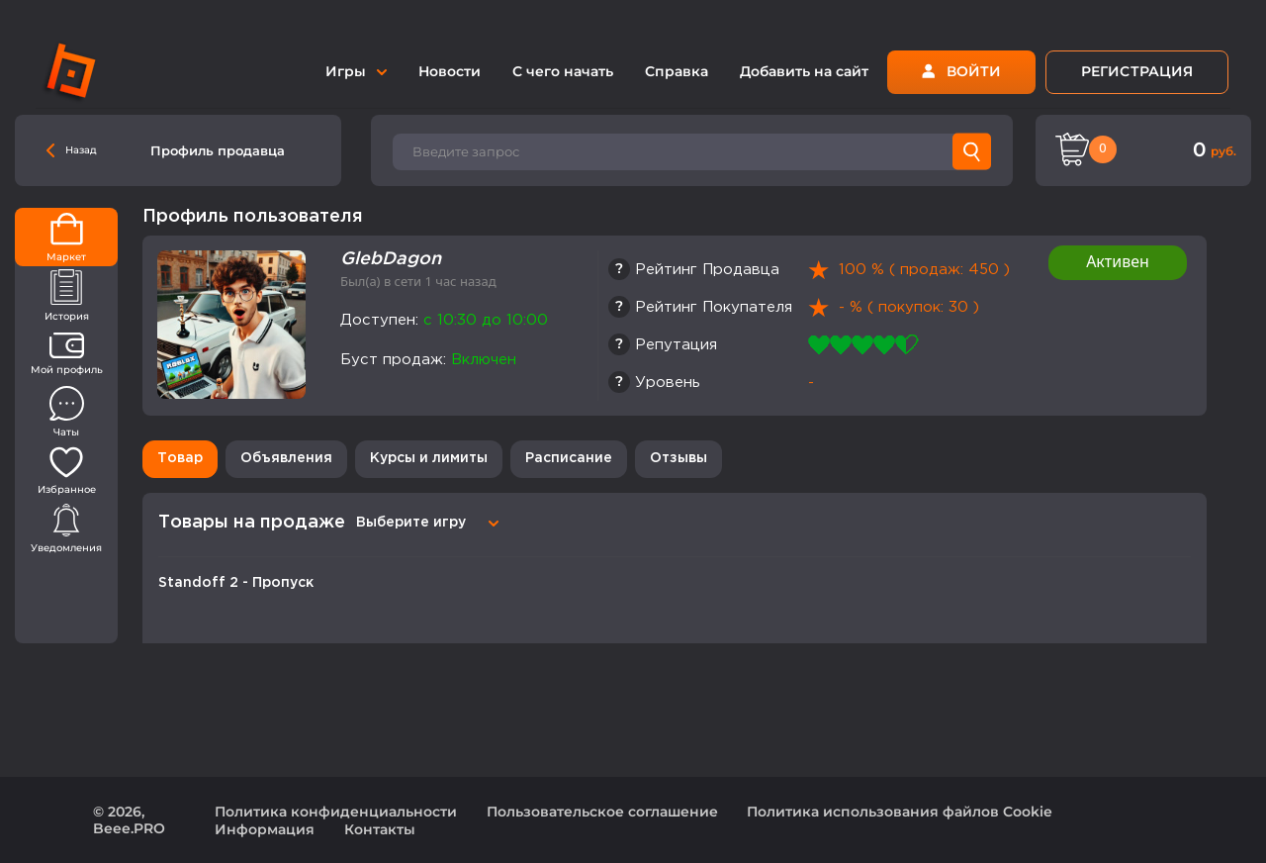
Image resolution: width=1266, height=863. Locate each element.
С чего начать (562, 71)
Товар (180, 458)
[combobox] (424, 522)
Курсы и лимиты (429, 458)
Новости (449, 71)
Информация (265, 829)
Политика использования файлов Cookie (899, 811)
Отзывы (678, 458)
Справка (676, 71)
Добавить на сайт (804, 71)
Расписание (568, 458)
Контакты (379, 829)
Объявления (286, 458)
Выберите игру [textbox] (411, 522)
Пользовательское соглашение (602, 811)
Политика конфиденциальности (336, 811)
